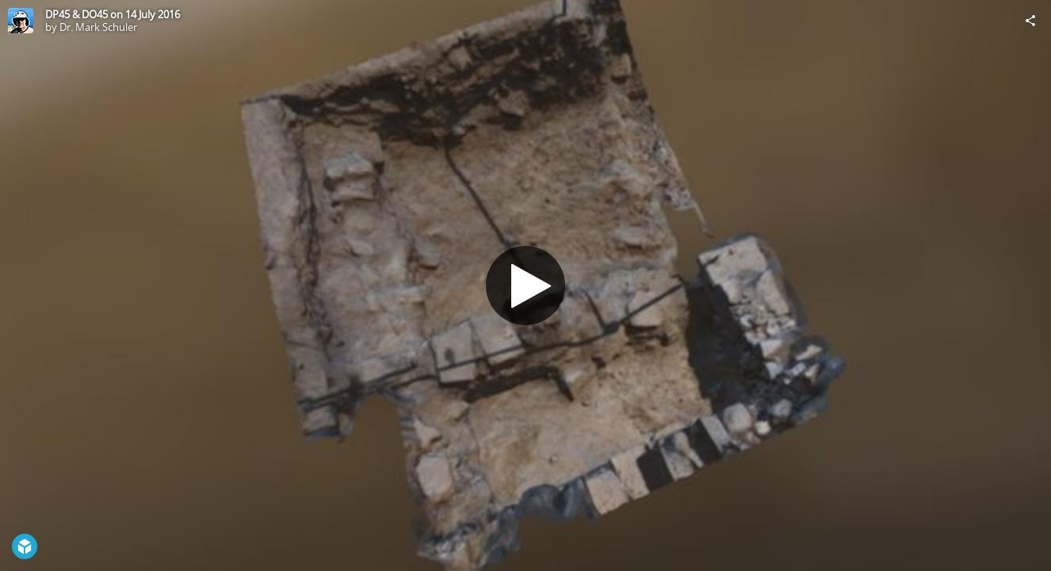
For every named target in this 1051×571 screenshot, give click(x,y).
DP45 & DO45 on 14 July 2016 (112, 14)
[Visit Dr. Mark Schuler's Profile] (20, 20)
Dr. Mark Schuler (98, 27)
